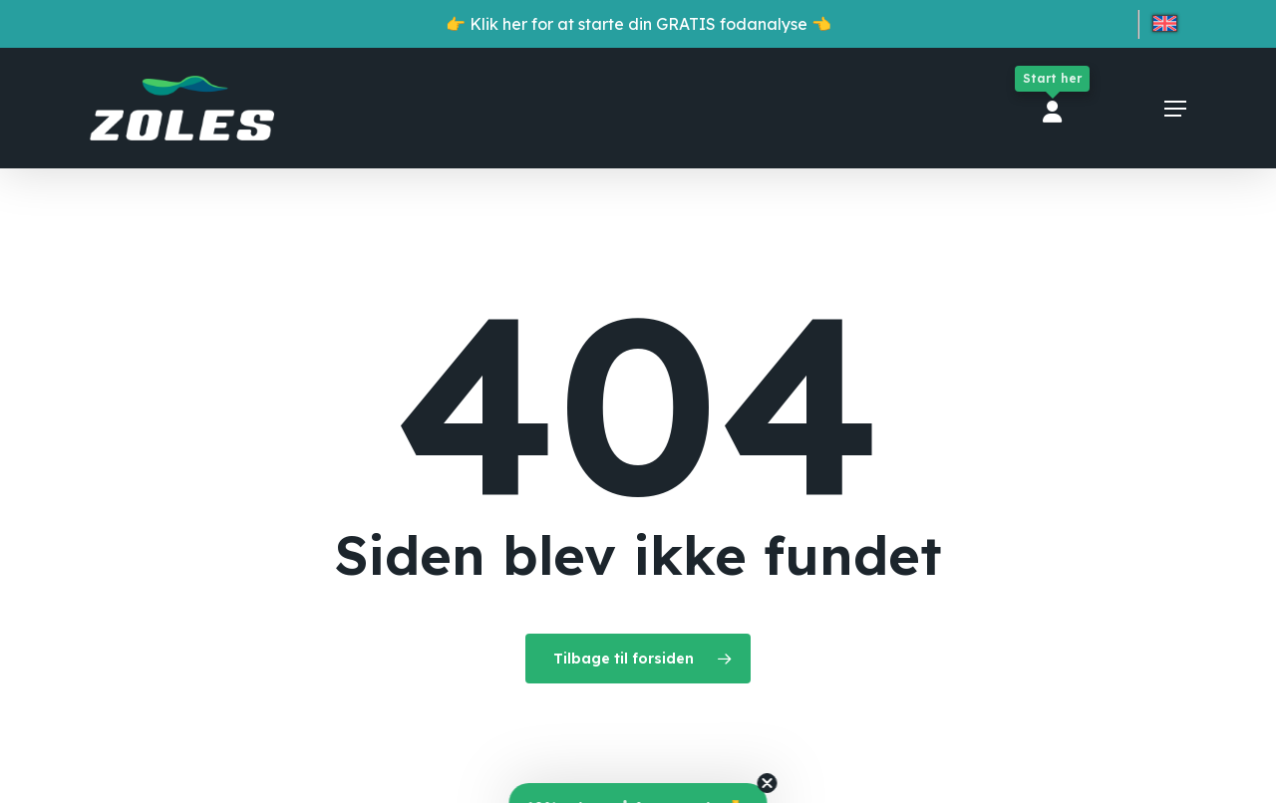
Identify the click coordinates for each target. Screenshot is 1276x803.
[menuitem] (1164, 27)
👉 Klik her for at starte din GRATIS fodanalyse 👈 (638, 24)
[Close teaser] (768, 783)
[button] (1175, 109)
